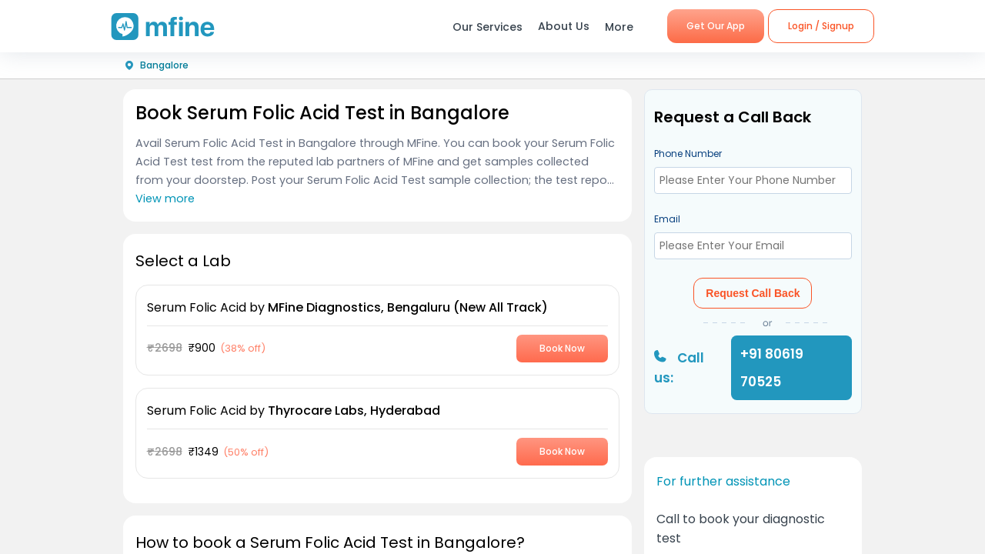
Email (667, 218)
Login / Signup (821, 25)
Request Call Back (753, 293)
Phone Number (688, 153)
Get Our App (715, 25)
